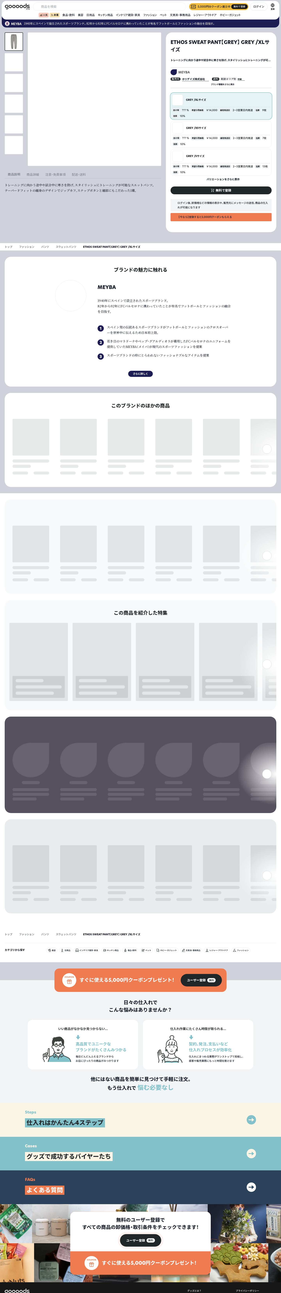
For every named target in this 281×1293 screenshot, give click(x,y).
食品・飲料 (68, 15)
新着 (55, 15)
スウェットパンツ (66, 247)
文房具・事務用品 (180, 15)
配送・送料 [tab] (79, 174)
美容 (80, 15)
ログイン (258, 6)
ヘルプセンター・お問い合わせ (203, 1272)
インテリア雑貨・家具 (128, 15)
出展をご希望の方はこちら (201, 1265)
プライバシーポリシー (247, 1259)
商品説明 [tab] (14, 174)
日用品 (90, 15)
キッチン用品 (105, 15)
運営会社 (240, 1265)
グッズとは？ (194, 1259)
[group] (201, 948)
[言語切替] (272, 7)
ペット (163, 15)
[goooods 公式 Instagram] (8, 1271)
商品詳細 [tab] (33, 174)
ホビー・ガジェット (230, 15)
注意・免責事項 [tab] (55, 174)
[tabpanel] (83, 187)
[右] (267, 463)
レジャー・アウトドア (205, 15)
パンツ (45, 247)
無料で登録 (22, 473)
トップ (8, 247)
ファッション (150, 15)
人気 (44, 15)
